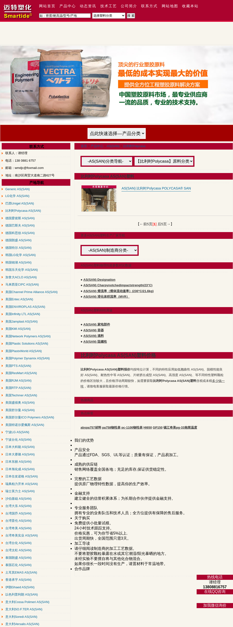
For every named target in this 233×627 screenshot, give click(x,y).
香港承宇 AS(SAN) (18, 580)
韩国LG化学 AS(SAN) (20, 255)
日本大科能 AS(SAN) (20, 447)
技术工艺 (108, 6)
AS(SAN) (113, 146)
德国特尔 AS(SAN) (18, 247)
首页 (84, 146)
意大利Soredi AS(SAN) (21, 617)
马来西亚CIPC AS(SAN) (22, 284)
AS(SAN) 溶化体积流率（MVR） (106, 296)
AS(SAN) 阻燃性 (95, 341)
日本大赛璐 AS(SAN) (20, 454)
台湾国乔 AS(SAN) (18, 513)
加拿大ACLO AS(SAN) (21, 277)
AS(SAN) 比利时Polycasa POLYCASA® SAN (156, 188)
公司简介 (129, 6)
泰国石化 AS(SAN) (18, 565)
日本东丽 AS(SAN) (18, 461)
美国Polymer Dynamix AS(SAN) (27, 358)
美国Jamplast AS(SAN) (21, 321)
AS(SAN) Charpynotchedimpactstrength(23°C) (118, 285)
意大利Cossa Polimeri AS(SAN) (27, 602)
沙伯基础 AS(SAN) (18, 498)
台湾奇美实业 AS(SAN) (21, 535)
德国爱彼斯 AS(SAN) (20, 218)
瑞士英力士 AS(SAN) (20, 491)
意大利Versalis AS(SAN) (22, 624)
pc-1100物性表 (132, 427)
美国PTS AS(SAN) (18, 366)
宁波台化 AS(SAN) (18, 439)
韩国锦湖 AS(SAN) (18, 262)
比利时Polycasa (134, 146)
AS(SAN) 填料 (93, 336)
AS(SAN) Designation (99, 279)
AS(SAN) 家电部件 (96, 324)
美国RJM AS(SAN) (18, 380)
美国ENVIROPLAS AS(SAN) (25, 307)
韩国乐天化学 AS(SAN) (21, 270)
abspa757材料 (90, 427)
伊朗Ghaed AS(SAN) (20, 587)
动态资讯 (88, 6)
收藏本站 (190, 6)
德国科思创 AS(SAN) (20, 233)
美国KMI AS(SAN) (18, 329)
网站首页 (47, 6)
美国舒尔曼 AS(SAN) (20, 410)
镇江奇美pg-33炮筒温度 (180, 427)
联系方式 (149, 6)
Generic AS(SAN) (17, 189)
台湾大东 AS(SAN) (18, 506)
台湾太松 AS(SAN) (18, 550)
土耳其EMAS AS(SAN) (21, 572)
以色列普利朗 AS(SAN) (21, 594)
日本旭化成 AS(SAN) (20, 469)
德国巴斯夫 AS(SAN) (20, 225)
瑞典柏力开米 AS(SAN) (21, 484)
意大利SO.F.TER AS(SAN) (23, 609)
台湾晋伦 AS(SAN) (18, 520)
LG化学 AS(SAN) (17, 196)
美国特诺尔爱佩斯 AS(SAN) (24, 425)
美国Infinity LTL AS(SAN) (22, 314)
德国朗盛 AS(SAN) (18, 240)
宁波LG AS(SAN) (17, 432)
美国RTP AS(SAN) (18, 388)
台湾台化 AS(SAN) (18, 543)
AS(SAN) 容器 (93, 330)
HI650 (148, 427)
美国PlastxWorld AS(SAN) (23, 351)
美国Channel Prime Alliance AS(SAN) (31, 292)
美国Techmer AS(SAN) (21, 395)
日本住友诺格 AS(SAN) (21, 476)
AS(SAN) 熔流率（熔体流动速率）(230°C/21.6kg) (118, 291)
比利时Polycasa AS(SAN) (23, 210)
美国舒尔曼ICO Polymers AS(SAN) (29, 417)
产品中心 (67, 6)
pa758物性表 (111, 427)
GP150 (157, 427)
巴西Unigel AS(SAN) (19, 203)
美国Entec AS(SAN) (19, 299)
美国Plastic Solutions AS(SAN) (26, 343)
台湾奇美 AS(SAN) (18, 528)
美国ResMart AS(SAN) (21, 373)
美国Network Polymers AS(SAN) (28, 336)
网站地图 (170, 6)
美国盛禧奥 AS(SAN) (20, 402)
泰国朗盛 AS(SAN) (18, 557)
